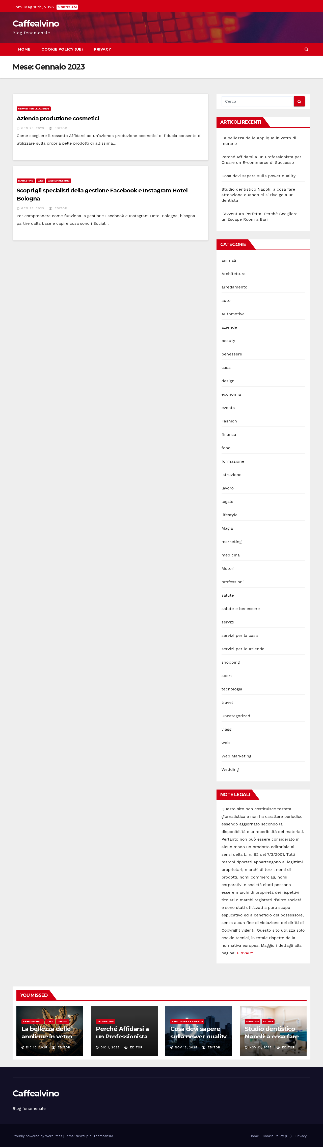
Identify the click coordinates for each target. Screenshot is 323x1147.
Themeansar (103, 1136)
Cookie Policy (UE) (62, 49)
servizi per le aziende (33, 108)
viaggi (227, 729)
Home (24, 49)
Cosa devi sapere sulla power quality (259, 175)
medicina (231, 555)
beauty (228, 340)
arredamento (235, 287)
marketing (25, 180)
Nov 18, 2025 (186, 1047)
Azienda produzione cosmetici (58, 118)
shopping (231, 662)
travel (227, 702)
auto (226, 300)
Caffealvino (36, 23)
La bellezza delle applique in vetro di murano (46, 1036)
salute (228, 595)
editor (58, 128)
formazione (233, 461)
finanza (229, 434)
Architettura (234, 273)
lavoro (228, 488)
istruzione (231, 474)
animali (229, 260)
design (228, 380)
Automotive (233, 313)
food (226, 447)
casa (226, 367)
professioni (233, 581)
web (40, 180)
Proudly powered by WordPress (38, 1136)
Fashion (229, 421)
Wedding (230, 769)
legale (227, 501)
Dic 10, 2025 (36, 1047)
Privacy (102, 49)
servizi (228, 622)
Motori (228, 568)
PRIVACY (245, 953)
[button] (306, 49)
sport (227, 675)
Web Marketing (58, 180)
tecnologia (232, 689)
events (228, 407)
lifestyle (230, 514)
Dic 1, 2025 (110, 1047)
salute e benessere (241, 608)
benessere (232, 354)
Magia (227, 528)
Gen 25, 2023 (32, 128)
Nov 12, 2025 (260, 1047)
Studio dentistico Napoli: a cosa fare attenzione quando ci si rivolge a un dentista (258, 195)
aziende (229, 327)
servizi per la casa (240, 635)
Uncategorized (236, 715)
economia (231, 394)
